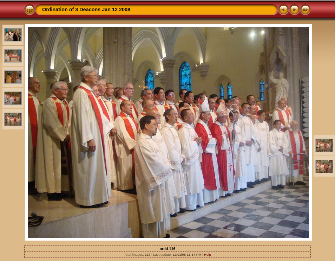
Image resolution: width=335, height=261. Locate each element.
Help (207, 254)
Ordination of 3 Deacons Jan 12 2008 (86, 9)
